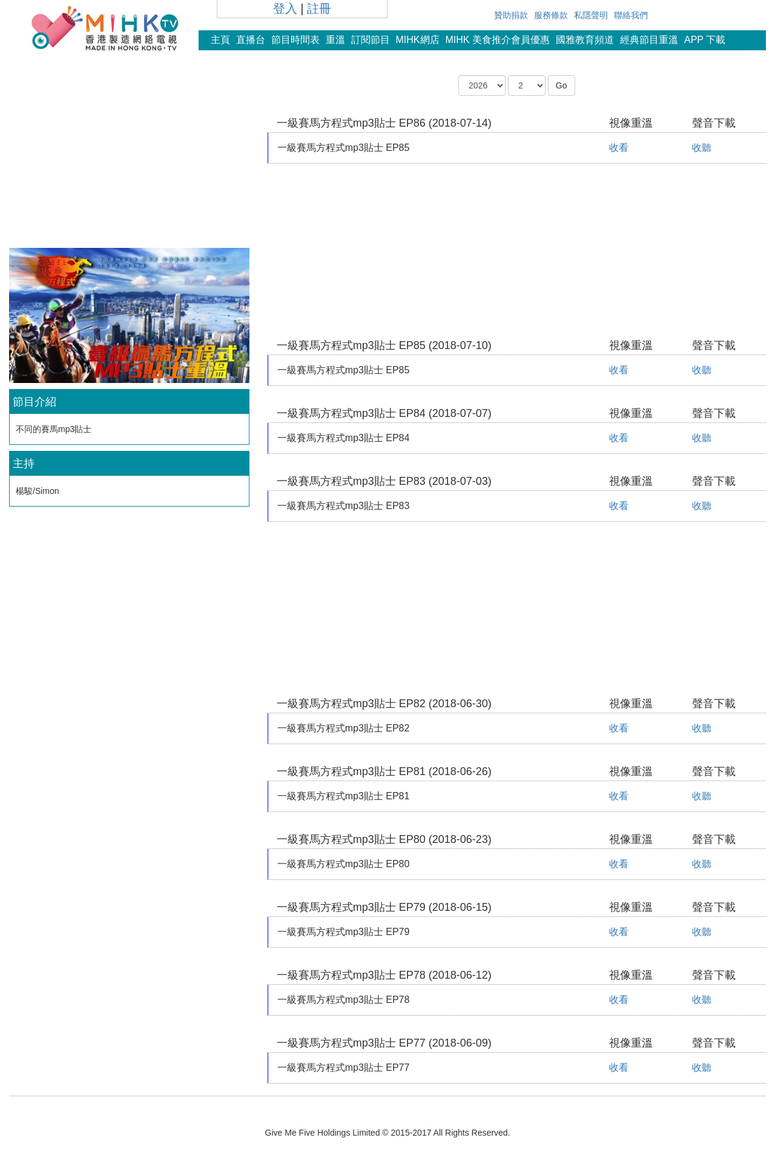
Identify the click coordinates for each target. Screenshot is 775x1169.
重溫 (335, 40)
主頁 (220, 40)
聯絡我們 (631, 15)
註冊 (319, 8)
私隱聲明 (591, 15)
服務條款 (551, 15)
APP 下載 (704, 40)
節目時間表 (295, 40)
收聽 (701, 147)
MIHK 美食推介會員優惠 (498, 40)
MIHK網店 (418, 40)
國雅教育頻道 (585, 40)
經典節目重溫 (649, 40)
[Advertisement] (129, 160)
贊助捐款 (511, 15)
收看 (618, 147)
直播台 (250, 40)
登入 (285, 8)
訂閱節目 (370, 40)
